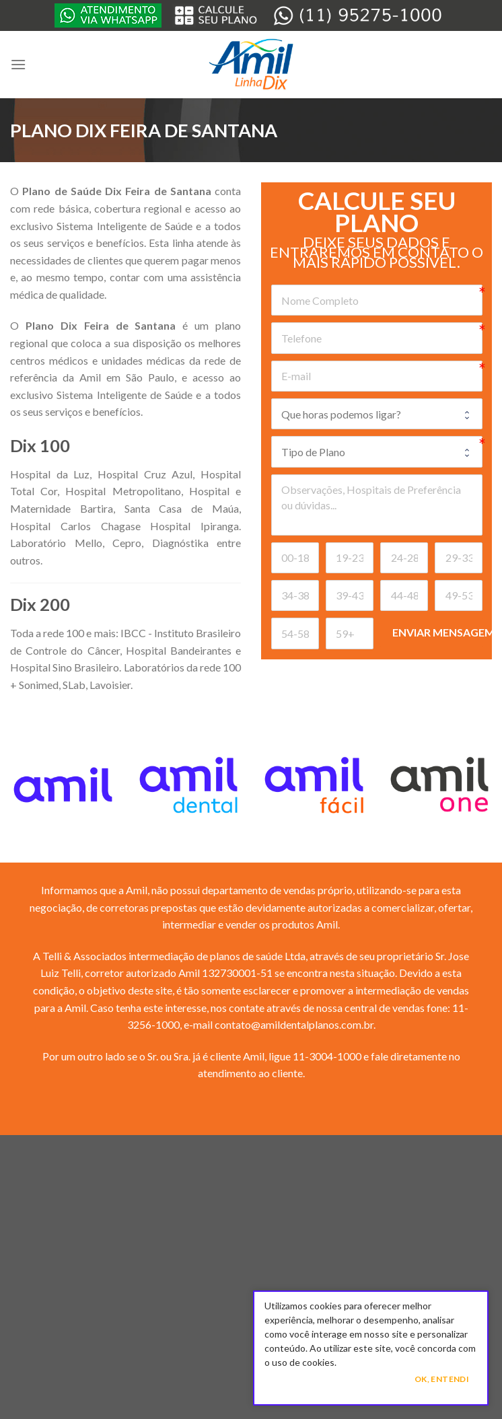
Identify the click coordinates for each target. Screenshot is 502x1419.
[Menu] (18, 64)
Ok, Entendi (442, 1379)
